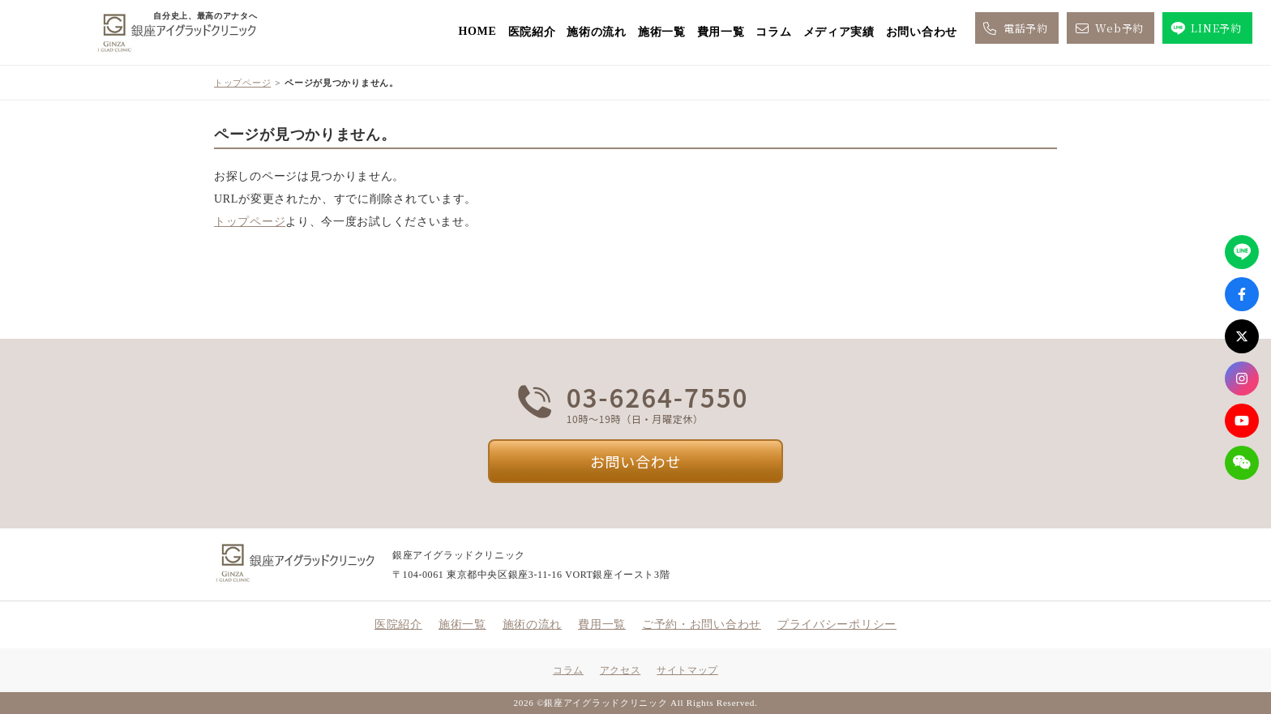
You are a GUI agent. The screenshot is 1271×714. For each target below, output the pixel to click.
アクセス (620, 670)
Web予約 (1108, 28)
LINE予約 (1205, 28)
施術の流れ (597, 32)
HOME (477, 31)
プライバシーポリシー (837, 624)
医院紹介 (532, 32)
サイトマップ (687, 670)
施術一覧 (662, 32)
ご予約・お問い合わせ (701, 624)
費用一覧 (721, 32)
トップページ (242, 83)
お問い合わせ (921, 32)
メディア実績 (839, 32)
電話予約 (1014, 28)
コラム (773, 32)
